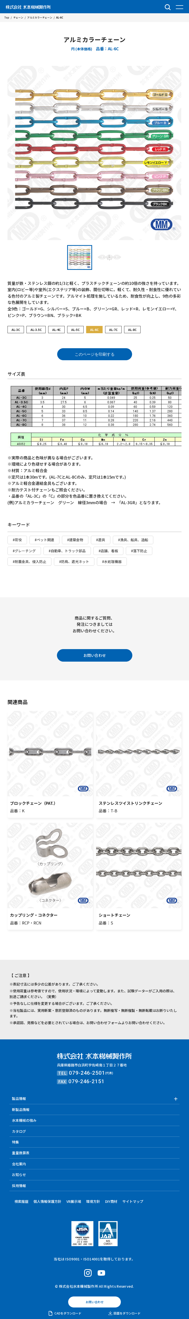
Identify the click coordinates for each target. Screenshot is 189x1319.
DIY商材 (111, 1201)
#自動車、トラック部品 (67, 550)
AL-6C (94, 329)
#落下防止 (139, 550)
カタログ (19, 1131)
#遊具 (100, 539)
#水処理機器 (112, 561)
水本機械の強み (24, 1120)
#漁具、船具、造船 (133, 539)
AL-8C (132, 329)
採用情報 (19, 1185)
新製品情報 (20, 1109)
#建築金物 (75, 539)
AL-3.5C (36, 329)
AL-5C (75, 329)
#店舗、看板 (108, 550)
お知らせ (19, 1174)
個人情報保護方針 (47, 1201)
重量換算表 (20, 1152)
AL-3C (15, 329)
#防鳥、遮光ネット (74, 561)
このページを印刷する (95, 354)
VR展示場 (73, 1201)
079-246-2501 (87, 1073)
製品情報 (19, 1098)
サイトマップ (132, 1201)
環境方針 (93, 1201)
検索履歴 (21, 1201)
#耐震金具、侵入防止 (29, 561)
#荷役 (17, 539)
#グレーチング (24, 550)
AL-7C (113, 329)
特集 (15, 1142)
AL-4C (56, 329)
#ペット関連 (44, 539)
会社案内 (19, 1163)
